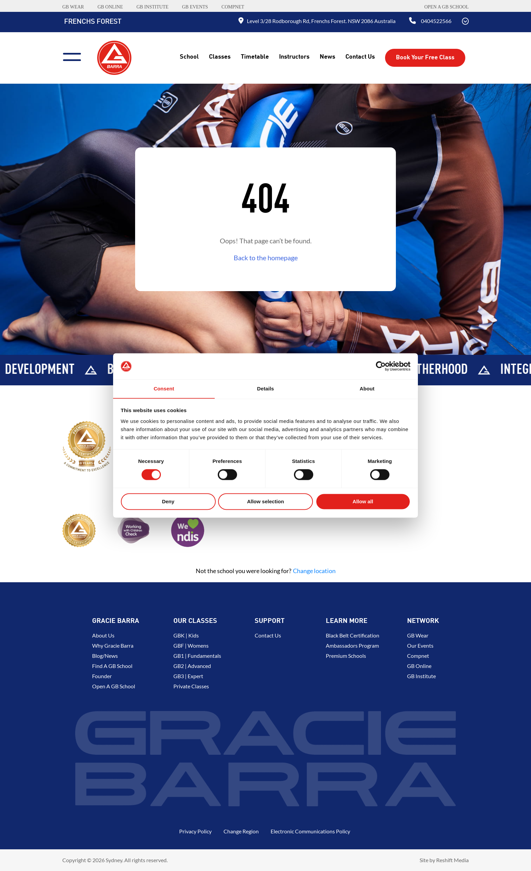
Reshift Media (452, 860)
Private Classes (191, 686)
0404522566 (436, 21)
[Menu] (75, 56)
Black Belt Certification (352, 635)
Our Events (420, 645)
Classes (220, 57)
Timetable (255, 57)
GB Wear (417, 635)
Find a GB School (112, 666)
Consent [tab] (164, 388)
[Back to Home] (114, 57)
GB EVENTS (195, 6)
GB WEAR (73, 6)
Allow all (363, 502)
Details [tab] (265, 388)
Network (423, 621)
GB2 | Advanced (192, 666)
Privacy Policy (195, 831)
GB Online (419, 666)
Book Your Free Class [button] (425, 58)
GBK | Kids (186, 635)
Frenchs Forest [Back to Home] (92, 22)
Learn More (346, 621)
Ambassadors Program (352, 645)
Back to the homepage (266, 258)
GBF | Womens (191, 645)
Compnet (418, 655)
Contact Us (360, 57)
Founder (102, 676)
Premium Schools (346, 655)
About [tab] (367, 388)
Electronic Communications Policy (310, 831)
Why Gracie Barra (112, 645)
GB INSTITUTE (152, 6)
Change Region (241, 831)
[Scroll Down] (465, 22)
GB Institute (421, 676)
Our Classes (195, 621)
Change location (314, 570)
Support (269, 621)
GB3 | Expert (188, 676)
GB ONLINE (110, 6)
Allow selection (265, 502)
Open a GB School (446, 6)
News (327, 57)
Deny (168, 502)
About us (103, 635)
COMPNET (232, 6)
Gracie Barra (115, 621)
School (189, 57)
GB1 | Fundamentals (197, 655)
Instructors (294, 57)
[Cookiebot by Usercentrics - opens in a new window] (380, 366)
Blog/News (105, 655)
